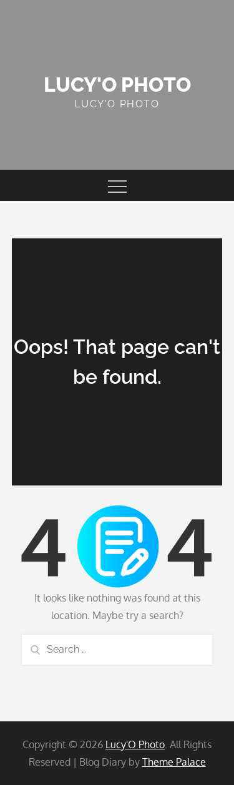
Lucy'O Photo (117, 84)
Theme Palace (174, 762)
